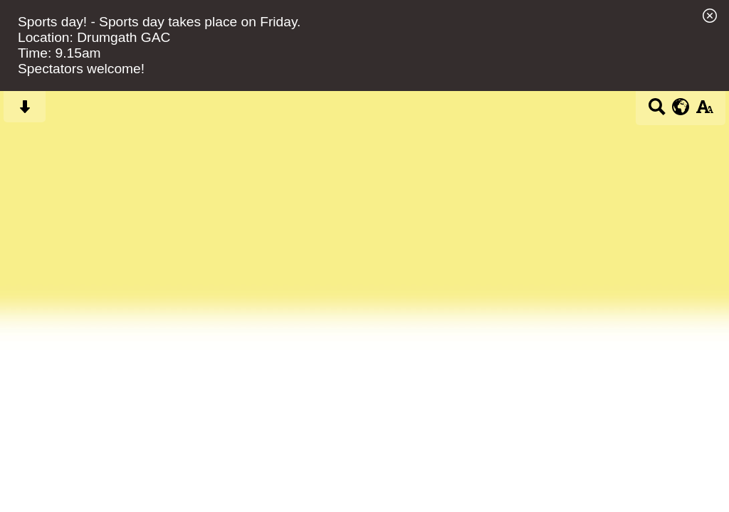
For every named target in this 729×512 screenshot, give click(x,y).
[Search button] (656, 111)
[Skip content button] (24, 111)
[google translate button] (681, 106)
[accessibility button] (704, 111)
